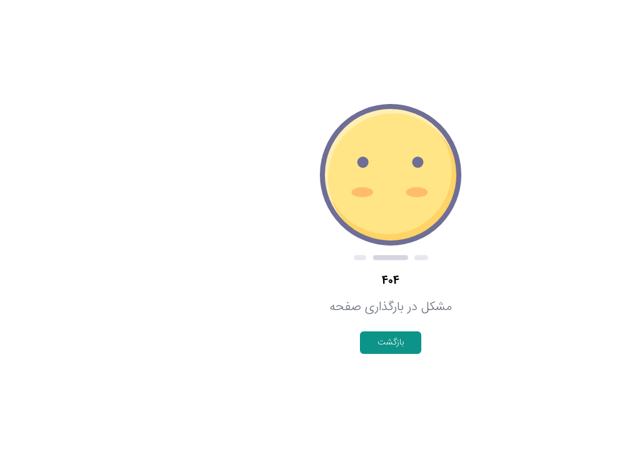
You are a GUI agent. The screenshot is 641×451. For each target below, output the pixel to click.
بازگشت (320, 342)
